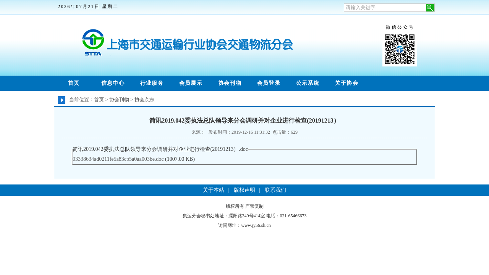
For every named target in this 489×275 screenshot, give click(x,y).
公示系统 (308, 83)
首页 (74, 83)
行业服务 (152, 83)
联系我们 (275, 190)
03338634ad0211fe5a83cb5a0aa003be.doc (118, 159)
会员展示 (191, 83)
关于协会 (347, 83)
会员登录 (269, 83)
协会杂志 (144, 99)
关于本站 (213, 190)
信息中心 (113, 83)
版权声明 (244, 190)
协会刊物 (230, 83)
